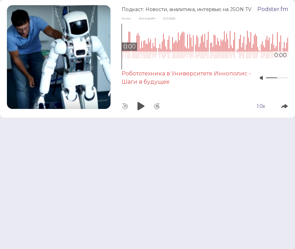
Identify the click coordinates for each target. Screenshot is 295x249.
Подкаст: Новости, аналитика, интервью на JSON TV (186, 9)
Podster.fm (272, 9)
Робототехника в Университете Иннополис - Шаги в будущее (186, 77)
